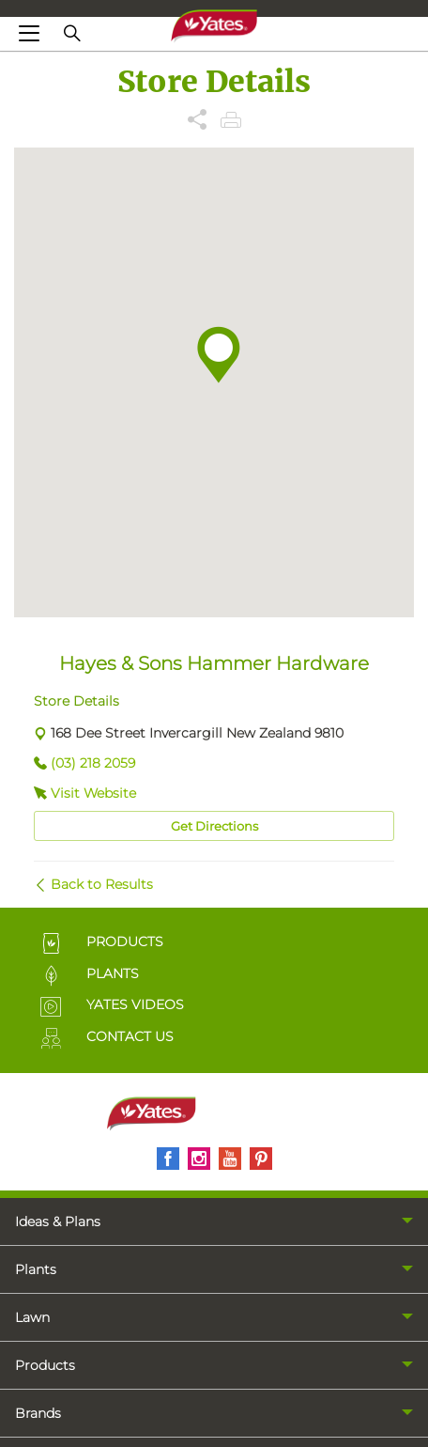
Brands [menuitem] (38, 1413)
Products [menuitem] (45, 1365)
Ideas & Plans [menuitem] (57, 1221)
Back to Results (102, 884)
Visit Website (93, 793)
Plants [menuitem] (35, 1269)
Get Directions (214, 825)
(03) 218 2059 (93, 763)
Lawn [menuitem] (32, 1317)
